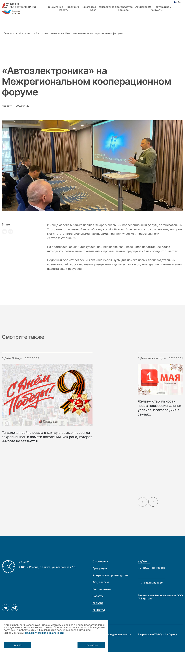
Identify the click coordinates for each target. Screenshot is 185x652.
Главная (9, 33)
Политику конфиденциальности (44, 632)
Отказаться (91, 645)
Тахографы (89, 6)
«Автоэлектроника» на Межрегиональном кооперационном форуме (78, 33)
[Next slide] (153, 502)
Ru (175, 2)
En (179, 2)
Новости (63, 9)
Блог (93, 9)
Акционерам (143, 6)
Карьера (123, 9)
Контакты (157, 9)
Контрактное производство (115, 6)
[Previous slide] (142, 502)
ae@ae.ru (144, 561)
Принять (17, 645)
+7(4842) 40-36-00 (151, 568)
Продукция (72, 6)
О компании (55, 6)
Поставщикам (162, 6)
